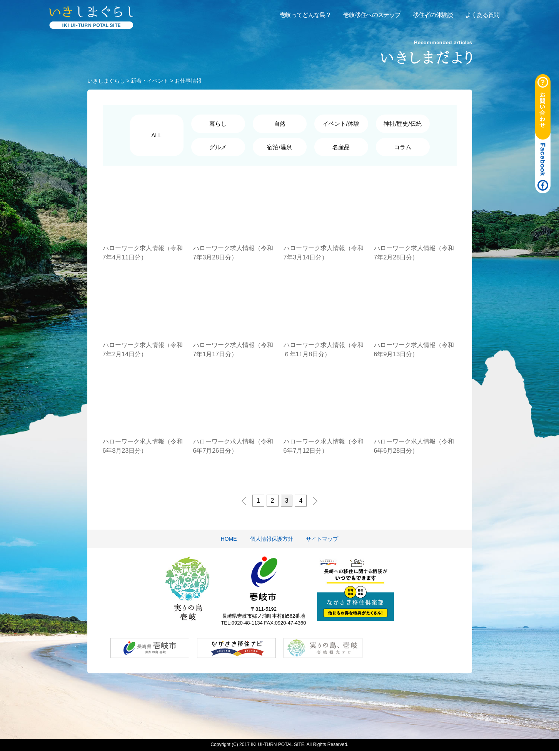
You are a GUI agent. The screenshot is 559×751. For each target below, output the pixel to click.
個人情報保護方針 (271, 539)
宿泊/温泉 (279, 147)
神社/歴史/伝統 (402, 123)
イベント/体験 (341, 123)
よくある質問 (482, 15)
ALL (156, 135)
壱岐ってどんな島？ (305, 15)
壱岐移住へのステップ (371, 15)
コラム (402, 147)
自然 (279, 123)
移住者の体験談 (433, 15)
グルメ (218, 147)
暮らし (218, 123)
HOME (229, 539)
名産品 (341, 147)
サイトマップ (322, 539)
